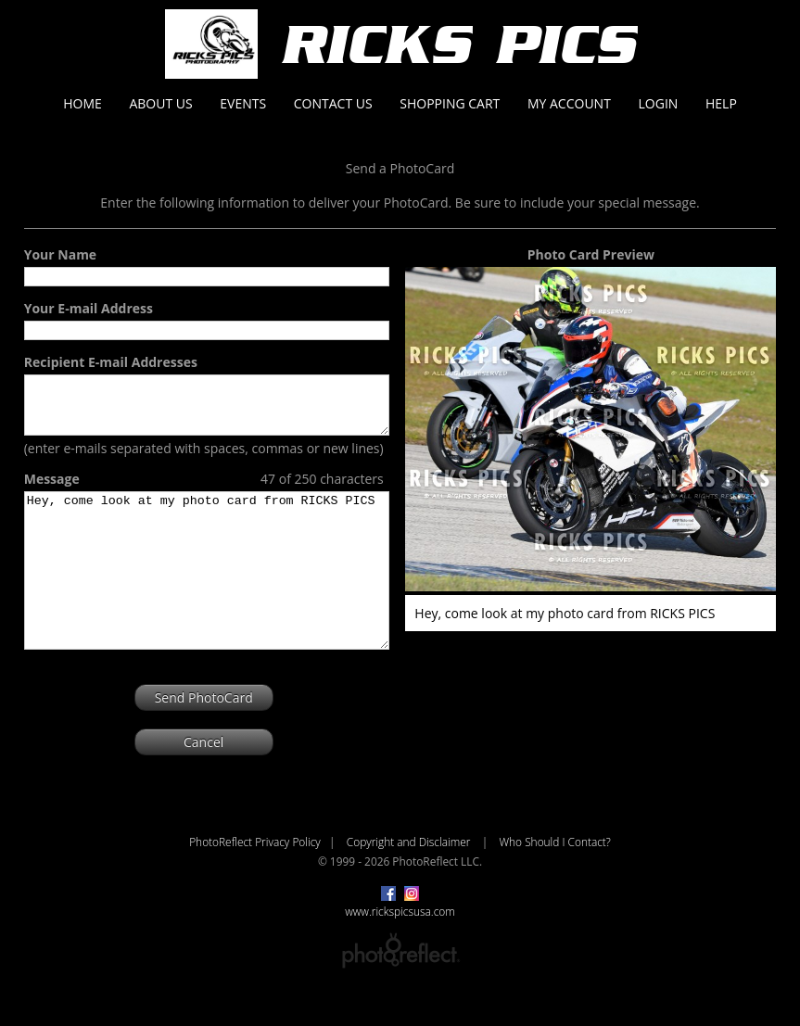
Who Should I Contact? (554, 883)
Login (659, 103)
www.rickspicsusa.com (400, 952)
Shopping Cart (450, 103)
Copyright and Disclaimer (410, 883)
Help (721, 103)
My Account (569, 103)
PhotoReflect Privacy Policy (255, 883)
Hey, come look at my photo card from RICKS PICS (206, 596)
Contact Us (333, 103)
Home (82, 103)
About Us (160, 103)
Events (243, 103)
